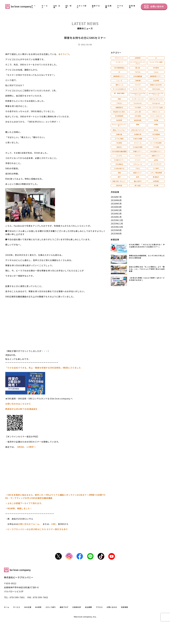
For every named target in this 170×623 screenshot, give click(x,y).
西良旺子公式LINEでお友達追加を (21, 409)
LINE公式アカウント (137, 130)
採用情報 (132, 6)
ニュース (119, 81)
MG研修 (68, 6)
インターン (119, 62)
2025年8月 (116, 233)
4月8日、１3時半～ (26, 446)
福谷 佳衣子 (138, 181)
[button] (55, 301)
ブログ (137, 168)
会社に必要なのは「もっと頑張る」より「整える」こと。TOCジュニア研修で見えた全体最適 (147, 269)
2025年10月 (117, 226)
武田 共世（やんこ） (119, 181)
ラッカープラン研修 (156, 62)
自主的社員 (137, 120)
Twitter (119, 103)
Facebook (138, 103)
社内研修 (119, 120)
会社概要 (108, 6)
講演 (137, 124)
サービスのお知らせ (119, 89)
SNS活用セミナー (156, 151)
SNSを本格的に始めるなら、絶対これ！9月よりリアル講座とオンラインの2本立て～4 (48, 494)
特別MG (119, 147)
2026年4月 (116, 206)
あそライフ (63, 54)
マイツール (137, 143)
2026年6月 (116, 200)
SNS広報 (56, 6)
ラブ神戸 (156, 168)
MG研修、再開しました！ (19, 508)
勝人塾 (137, 68)
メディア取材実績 (156, 173)
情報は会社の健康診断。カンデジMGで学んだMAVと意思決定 (147, 256)
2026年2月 (116, 213)
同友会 (156, 130)
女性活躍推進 (137, 76)
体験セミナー (137, 151)
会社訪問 (156, 81)
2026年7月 (116, 197)
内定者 (156, 120)
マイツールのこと (156, 116)
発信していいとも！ (119, 130)
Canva (156, 72)
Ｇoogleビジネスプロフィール (137, 94)
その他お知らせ (119, 168)
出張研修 (138, 58)
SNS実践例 (156, 134)
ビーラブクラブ (156, 164)
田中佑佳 (119, 185)
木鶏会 (156, 124)
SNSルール (156, 112)
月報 (119, 99)
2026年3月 (116, 210)
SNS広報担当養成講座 (119, 151)
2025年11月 (117, 223)
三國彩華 (138, 81)
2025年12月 (117, 220)
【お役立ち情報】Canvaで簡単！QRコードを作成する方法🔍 (147, 279)
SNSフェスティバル (156, 99)
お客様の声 (137, 134)
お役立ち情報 (137, 139)
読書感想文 (119, 107)
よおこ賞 (138, 112)
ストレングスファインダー (119, 125)
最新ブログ (96, 6)
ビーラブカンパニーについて (137, 62)
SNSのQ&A (156, 89)
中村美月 (156, 68)
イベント (138, 160)
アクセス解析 (119, 139)
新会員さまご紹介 (119, 112)
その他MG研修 (138, 147)
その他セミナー (119, 160)
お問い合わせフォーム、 (29, 524)
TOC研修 (138, 107)
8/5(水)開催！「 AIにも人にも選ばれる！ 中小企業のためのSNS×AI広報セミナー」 (147, 245)
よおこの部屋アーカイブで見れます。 (25, 503)
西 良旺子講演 (119, 93)
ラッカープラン (138, 89)
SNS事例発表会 (119, 68)
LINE (53, 524)
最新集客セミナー (119, 76)
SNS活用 (138, 116)
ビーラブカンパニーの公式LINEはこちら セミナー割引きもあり (37, 529)
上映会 (156, 160)
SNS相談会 (119, 164)
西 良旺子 (156, 177)
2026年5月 (116, 203)
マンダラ (119, 156)
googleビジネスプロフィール (156, 94)
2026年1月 (116, 216)
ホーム (33, 6)
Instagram (156, 103)
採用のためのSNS (156, 85)
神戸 (119, 177)
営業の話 (119, 134)
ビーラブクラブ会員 (156, 107)
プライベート (119, 58)
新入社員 (138, 185)
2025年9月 (116, 230)
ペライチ (138, 85)
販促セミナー (137, 173)
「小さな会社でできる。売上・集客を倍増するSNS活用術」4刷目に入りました (43, 367)
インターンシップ (138, 99)
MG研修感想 (119, 116)
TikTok (137, 72)
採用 (119, 173)
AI (156, 58)
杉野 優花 (156, 181)
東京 (137, 177)
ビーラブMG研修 (156, 143)
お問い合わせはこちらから (18, 403)
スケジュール (137, 164)
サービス (45, 6)
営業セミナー (156, 156)
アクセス (120, 6)
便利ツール (119, 85)
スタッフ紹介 (82, 6)
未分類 (156, 185)
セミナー (156, 139)
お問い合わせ (154, 7)
